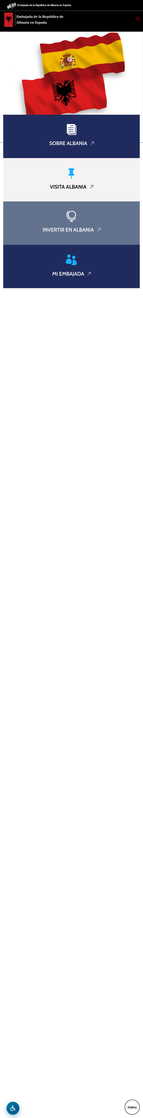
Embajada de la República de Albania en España (44, 5)
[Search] (138, 19)
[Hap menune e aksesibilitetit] (12, 1108)
